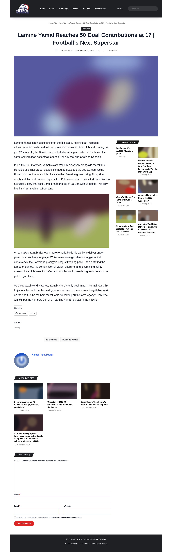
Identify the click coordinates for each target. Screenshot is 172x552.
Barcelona (59, 23)
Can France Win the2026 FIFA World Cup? (124, 151)
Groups (86, 9)
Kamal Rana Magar (66, 50)
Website (67, 505)
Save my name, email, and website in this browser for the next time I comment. (49, 517)
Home (42, 9)
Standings (63, 9)
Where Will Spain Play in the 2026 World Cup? (126, 200)
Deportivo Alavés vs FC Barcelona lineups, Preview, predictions (26, 403)
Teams (75, 9)
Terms (104, 543)
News (51, 9)
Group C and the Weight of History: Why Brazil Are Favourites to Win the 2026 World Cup (147, 166)
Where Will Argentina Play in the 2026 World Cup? (147, 198)
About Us (74, 543)
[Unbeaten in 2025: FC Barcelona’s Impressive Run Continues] (62, 390)
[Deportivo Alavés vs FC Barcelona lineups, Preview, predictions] (28, 390)
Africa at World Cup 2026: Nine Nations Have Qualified (124, 229)
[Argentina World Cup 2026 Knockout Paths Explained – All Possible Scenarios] (148, 215)
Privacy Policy (95, 543)
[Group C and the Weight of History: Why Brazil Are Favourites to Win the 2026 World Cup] (148, 152)
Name (17, 494)
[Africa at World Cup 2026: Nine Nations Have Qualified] (126, 217)
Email (17, 505)
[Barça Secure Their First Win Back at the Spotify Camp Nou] (95, 390)
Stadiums (99, 9)
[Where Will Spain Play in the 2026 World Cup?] (126, 187)
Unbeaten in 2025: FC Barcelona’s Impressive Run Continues (60, 403)
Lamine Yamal (71, 340)
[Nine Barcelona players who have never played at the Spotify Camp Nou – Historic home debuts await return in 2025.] (28, 422)
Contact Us (84, 543)
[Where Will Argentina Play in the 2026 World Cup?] (148, 186)
